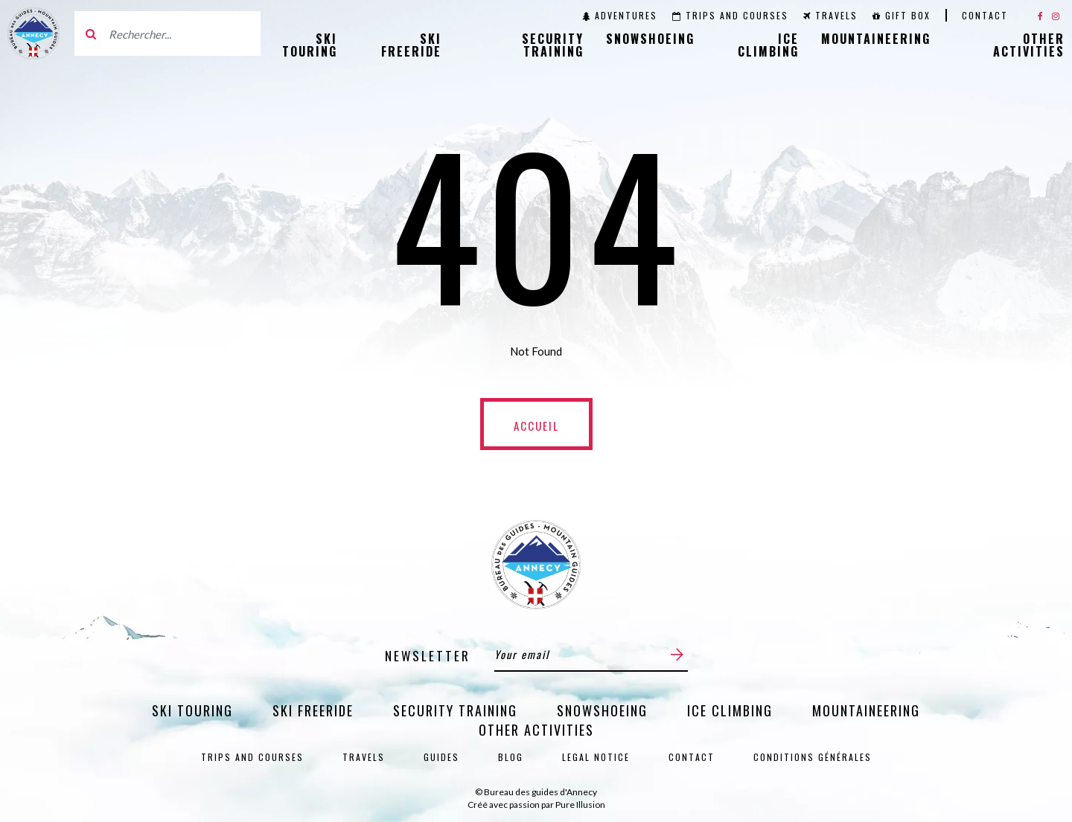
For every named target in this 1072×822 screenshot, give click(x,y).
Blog (510, 757)
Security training (553, 45)
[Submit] (677, 654)
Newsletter (427, 655)
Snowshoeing (650, 39)
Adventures (619, 15)
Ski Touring (309, 45)
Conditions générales (812, 757)
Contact (985, 15)
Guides (441, 757)
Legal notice (596, 757)
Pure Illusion (580, 804)
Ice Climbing (768, 45)
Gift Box (901, 15)
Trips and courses (730, 15)
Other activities (1029, 45)
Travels (830, 15)
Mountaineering (876, 39)
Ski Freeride (411, 45)
